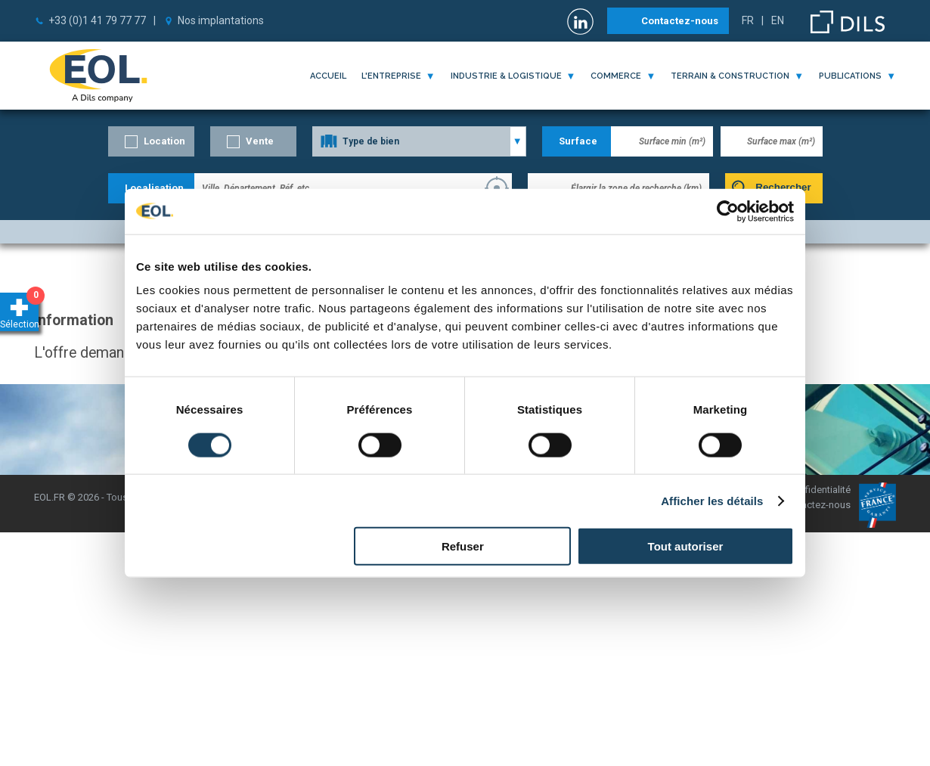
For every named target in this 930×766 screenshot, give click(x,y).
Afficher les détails (712, 500)
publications (850, 76)
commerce (616, 76)
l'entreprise (391, 76)
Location (164, 141)
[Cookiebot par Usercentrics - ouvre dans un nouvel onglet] (728, 211)
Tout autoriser (686, 546)
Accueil (328, 76)
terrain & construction (730, 76)
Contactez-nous (679, 20)
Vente (260, 141)
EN (777, 20)
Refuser (463, 546)
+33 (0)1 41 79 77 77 (97, 20)
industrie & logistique (506, 76)
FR (748, 20)
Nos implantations (221, 20)
